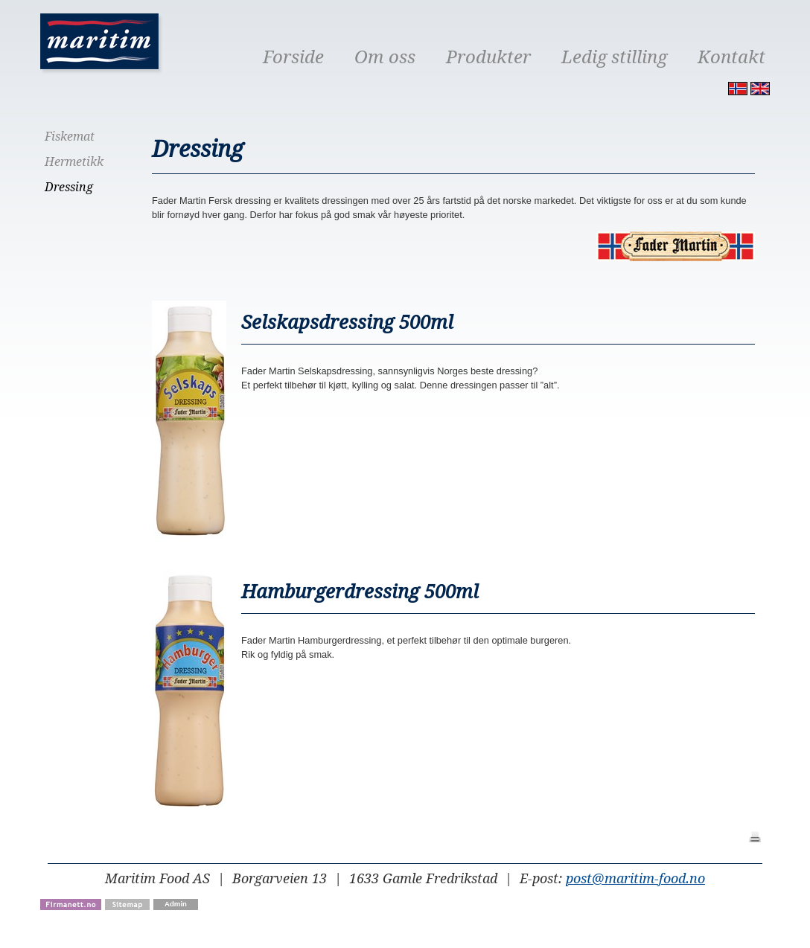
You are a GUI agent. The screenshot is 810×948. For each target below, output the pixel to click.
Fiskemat (70, 136)
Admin (176, 904)
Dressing (69, 187)
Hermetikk (74, 162)
